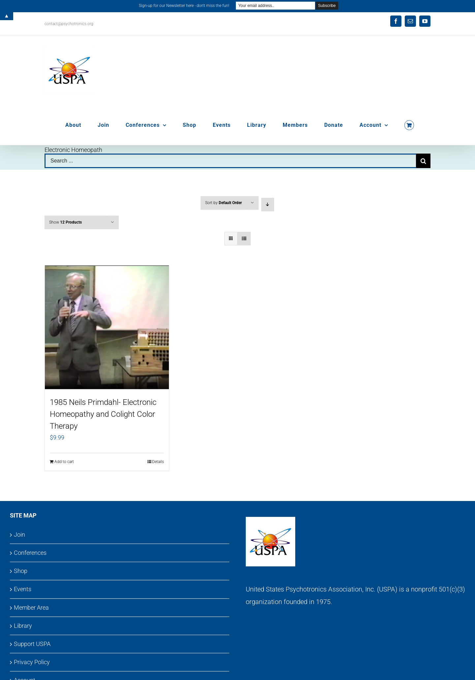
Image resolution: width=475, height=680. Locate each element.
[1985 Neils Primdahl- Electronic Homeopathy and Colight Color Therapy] (107, 328)
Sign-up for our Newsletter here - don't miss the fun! (184, 5)
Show (65, 222)
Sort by (223, 202)
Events (22, 589)
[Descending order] (267, 204)
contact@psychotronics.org (69, 23)
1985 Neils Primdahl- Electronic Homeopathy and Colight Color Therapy (103, 414)
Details (158, 461)
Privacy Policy (32, 662)
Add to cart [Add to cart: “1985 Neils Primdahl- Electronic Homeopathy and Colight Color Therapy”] (64, 461)
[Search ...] (230, 161)
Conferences (30, 552)
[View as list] (244, 238)
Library (23, 625)
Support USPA (32, 643)
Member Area (31, 607)
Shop (20, 570)
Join (19, 534)
